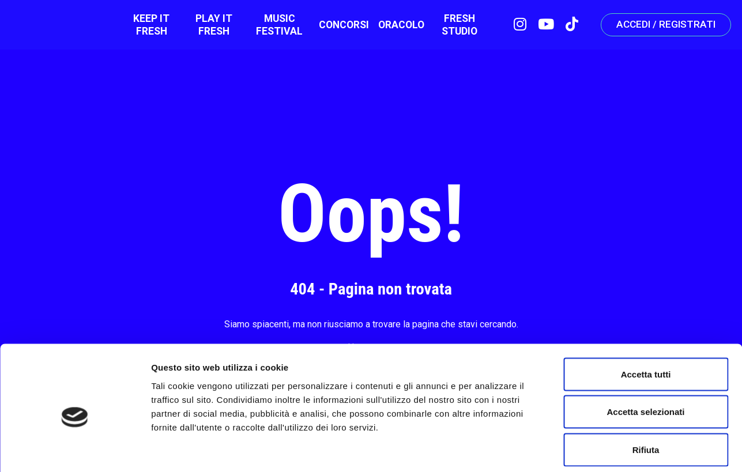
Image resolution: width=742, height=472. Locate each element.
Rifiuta (646, 396)
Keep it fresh (149, 26)
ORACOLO (395, 26)
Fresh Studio (452, 26)
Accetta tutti (646, 321)
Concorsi (337, 26)
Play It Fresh (209, 26)
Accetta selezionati (645, 359)
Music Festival (273, 26)
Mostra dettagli (606, 449)
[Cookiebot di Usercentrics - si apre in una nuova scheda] (74, 449)
